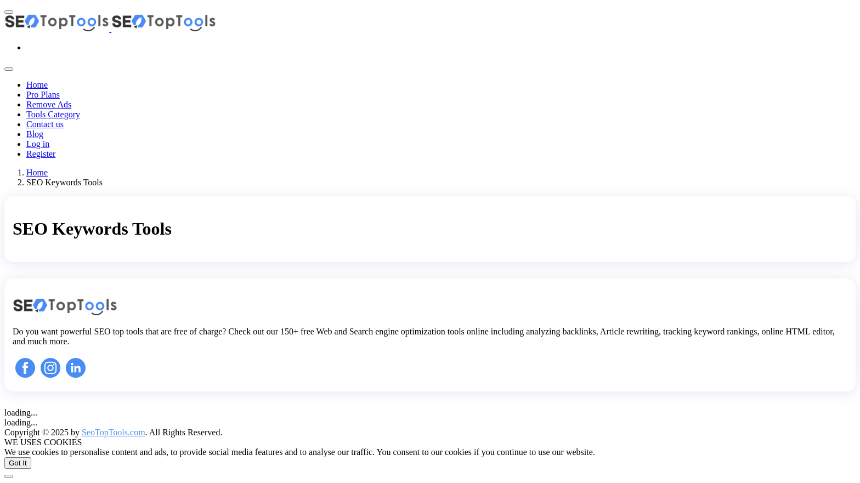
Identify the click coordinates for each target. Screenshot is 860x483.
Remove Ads (48, 104)
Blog (34, 134)
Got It (18, 463)
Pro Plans (43, 94)
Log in (37, 144)
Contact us (45, 124)
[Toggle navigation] (8, 69)
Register (40, 153)
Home (37, 84)
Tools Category (53, 114)
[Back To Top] (8, 476)
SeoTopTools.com (113, 432)
